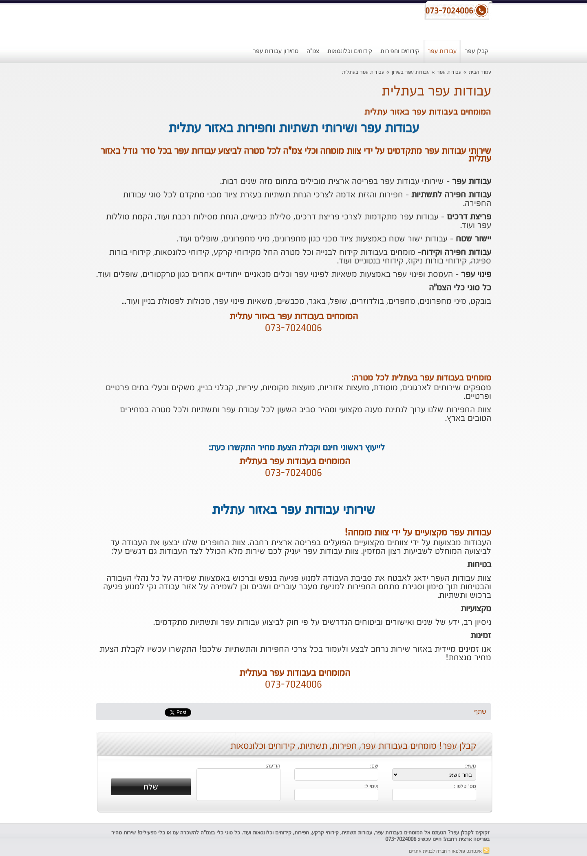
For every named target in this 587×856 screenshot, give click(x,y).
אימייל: (371, 786)
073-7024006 (293, 329)
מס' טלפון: (465, 786)
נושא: (470, 766)
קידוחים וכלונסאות (349, 51)
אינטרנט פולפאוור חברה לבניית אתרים (449, 851)
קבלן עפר (476, 51)
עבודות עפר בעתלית (363, 72)
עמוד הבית (480, 72)
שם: (374, 766)
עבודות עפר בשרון (411, 72)
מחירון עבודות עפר (275, 51)
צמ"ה (313, 51)
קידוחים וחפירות (399, 51)
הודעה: (273, 766)
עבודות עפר (442, 51)
